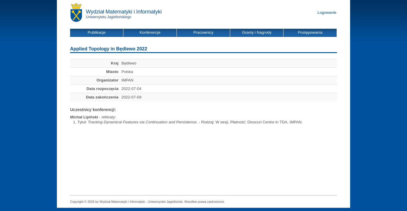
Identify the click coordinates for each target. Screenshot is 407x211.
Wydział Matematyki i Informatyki (124, 12)
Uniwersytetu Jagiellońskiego (108, 17)
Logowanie (327, 12)
